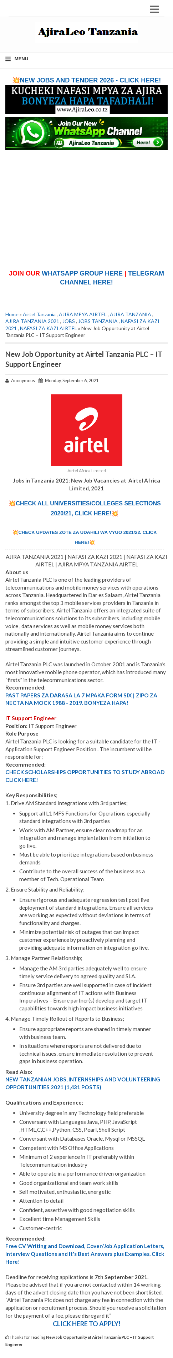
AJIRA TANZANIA (130, 314)
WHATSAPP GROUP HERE (82, 273)
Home (12, 314)
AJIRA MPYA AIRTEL (83, 314)
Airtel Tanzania (39, 314)
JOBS (68, 321)
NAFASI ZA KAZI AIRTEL (48, 328)
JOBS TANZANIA (98, 321)
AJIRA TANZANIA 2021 (32, 321)
